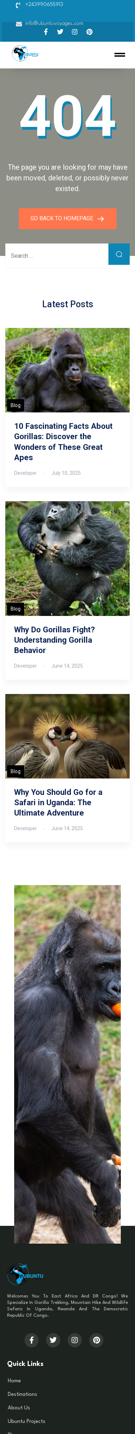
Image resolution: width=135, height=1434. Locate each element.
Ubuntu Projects (26, 1421)
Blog (16, 405)
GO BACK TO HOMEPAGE (62, 218)
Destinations (22, 1394)
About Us (19, 1408)
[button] (120, 55)
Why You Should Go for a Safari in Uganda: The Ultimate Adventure (58, 802)
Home (14, 1381)
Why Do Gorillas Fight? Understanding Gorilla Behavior (54, 640)
